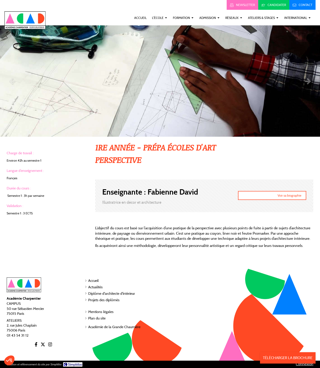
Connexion (304, 364)
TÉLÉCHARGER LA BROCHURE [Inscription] (287, 357)
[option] (160, 81)
